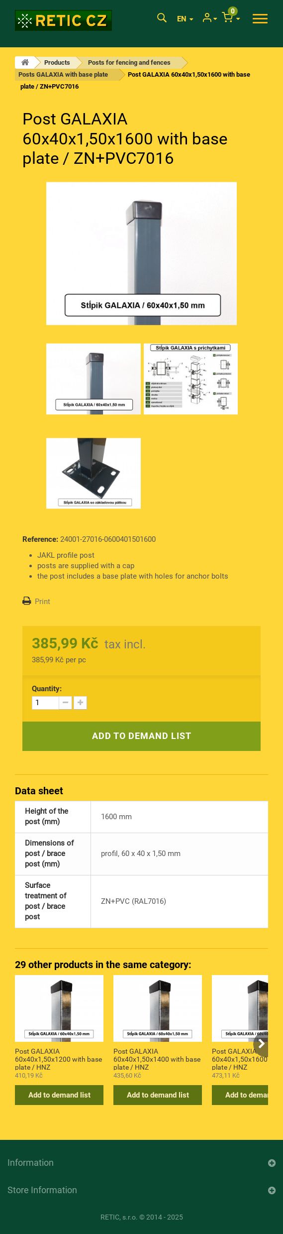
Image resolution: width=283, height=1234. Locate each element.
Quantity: (47, 689)
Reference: (40, 539)
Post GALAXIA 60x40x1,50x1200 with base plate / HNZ (58, 1058)
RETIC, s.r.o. (119, 1217)
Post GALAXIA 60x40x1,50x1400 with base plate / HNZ (156, 1058)
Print (42, 601)
